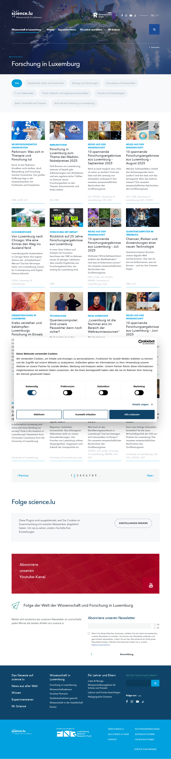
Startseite (154, 47)
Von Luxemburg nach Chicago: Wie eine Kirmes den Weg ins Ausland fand (27, 242)
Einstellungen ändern (133, 523)
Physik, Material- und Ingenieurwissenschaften (65, 93)
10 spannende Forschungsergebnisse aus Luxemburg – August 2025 (142, 157)
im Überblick (139, 233)
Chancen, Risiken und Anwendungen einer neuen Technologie (141, 243)
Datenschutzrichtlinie (101, 645)
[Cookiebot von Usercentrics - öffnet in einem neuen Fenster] (141, 342)
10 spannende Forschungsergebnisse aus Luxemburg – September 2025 (104, 157)
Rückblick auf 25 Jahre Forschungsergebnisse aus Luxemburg (66, 240)
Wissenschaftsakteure (61, 689)
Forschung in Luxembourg (63, 684)
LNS (110, 200)
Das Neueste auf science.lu (22, 677)
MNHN (91, 280)
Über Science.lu (116, 729)
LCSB (20, 200)
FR (157, 15)
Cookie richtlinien (144, 739)
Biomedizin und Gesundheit (120, 83)
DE (152, 15)
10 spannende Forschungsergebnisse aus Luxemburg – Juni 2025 (142, 328)
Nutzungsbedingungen (147, 729)
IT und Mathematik (24, 93)
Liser (104, 283)
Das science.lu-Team (118, 734)
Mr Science (114, 29)
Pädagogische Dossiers (100, 696)
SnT (142, 200)
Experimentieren (67, 29)
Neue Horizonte (98, 315)
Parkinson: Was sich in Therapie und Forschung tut (28, 155)
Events (53, 706)
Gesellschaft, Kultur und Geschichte (45, 83)
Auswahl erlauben (85, 414)
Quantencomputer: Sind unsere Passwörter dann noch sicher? (66, 326)
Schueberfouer (21, 232)
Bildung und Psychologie (85, 83)
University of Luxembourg (25, 457)
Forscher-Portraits (59, 693)
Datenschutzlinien (145, 734)
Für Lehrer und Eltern (92, 29)
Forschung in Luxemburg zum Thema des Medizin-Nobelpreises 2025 (64, 155)
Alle (17, 83)
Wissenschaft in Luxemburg (27, 29)
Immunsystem (58, 144)
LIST (104, 200)
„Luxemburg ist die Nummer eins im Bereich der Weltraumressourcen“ (104, 326)
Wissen (50, 29)
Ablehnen (39, 414)
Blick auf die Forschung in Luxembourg (75, 103)
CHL (90, 457)
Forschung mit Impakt (64, 232)
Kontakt (112, 739)
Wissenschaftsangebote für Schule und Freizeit (102, 686)
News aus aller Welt (25, 686)
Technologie (58, 315)
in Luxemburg (24, 317)
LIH (25, 200)
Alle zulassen (132, 414)
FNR (14, 200)
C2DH (15, 280)
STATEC (96, 196)
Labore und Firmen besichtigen (104, 692)
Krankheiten (24, 146)
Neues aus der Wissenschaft (97, 146)
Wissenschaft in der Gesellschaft (66, 702)
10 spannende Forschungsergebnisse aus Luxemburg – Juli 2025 (104, 244)
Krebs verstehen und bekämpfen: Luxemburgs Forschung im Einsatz (27, 328)
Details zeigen (140, 404)
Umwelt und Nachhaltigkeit (111, 93)
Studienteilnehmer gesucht (64, 698)
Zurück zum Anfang (146, 749)
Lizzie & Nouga (95, 681)
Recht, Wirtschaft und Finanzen (30, 103)
